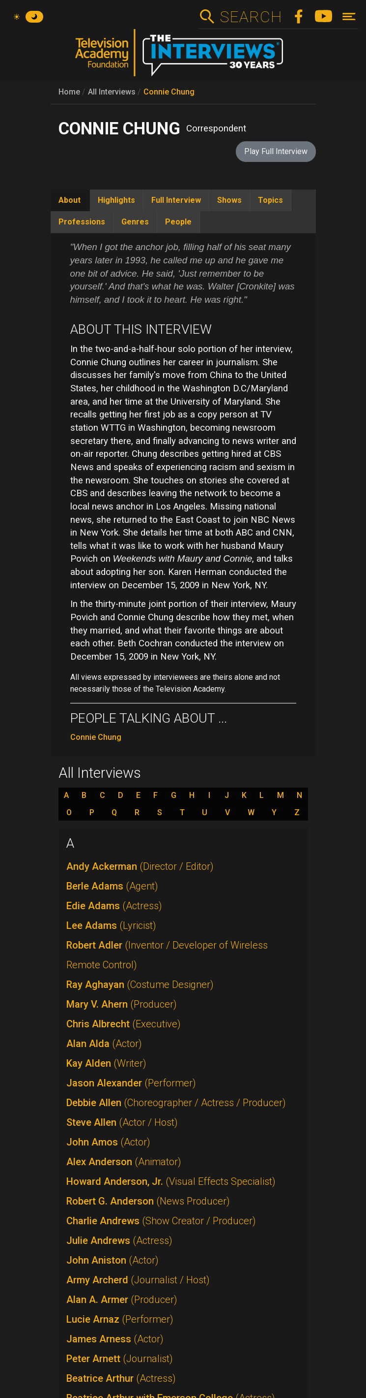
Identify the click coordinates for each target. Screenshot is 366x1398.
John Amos (108, 1142)
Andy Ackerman (140, 866)
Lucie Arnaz (119, 1319)
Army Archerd (138, 1280)
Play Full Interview (276, 151)
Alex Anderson (123, 1162)
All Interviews (112, 91)
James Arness (115, 1339)
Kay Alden (106, 1063)
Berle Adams (112, 886)
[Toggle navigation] (349, 16)
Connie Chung (169, 91)
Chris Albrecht (123, 1024)
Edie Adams (114, 906)
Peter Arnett (119, 1359)
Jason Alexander (131, 1083)
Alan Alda (104, 1043)
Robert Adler (167, 955)
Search (251, 17)
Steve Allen (122, 1122)
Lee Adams (111, 925)
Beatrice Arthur (121, 1378)
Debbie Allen (176, 1103)
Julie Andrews (119, 1240)
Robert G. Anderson (148, 1201)
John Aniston (112, 1260)
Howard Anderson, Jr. (171, 1181)
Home (69, 91)
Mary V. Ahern (121, 1004)
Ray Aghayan (140, 984)
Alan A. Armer (121, 1299)
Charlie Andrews (161, 1221)
